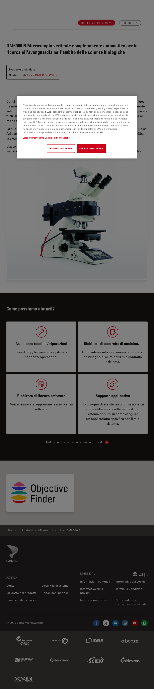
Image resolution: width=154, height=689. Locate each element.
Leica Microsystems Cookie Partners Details (46, 137)
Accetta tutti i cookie (91, 148)
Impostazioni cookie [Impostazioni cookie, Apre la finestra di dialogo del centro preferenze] (61, 148)
